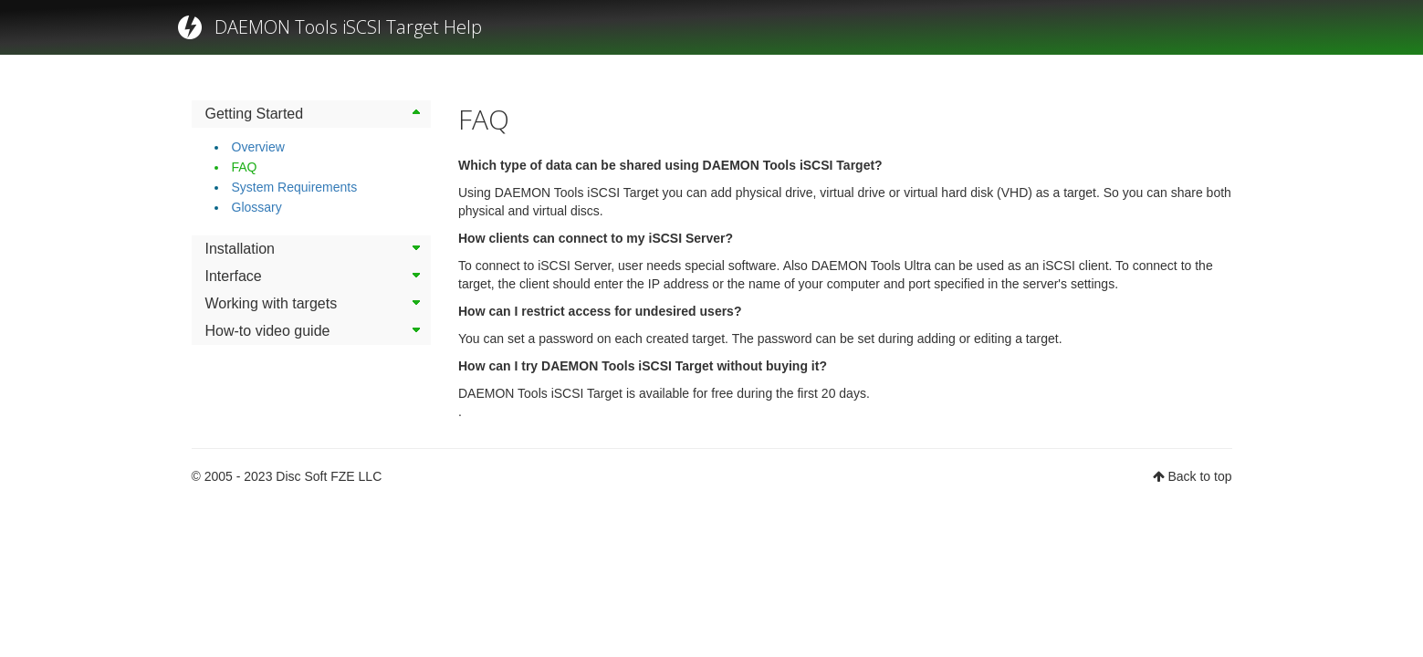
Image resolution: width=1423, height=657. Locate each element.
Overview (258, 147)
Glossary (257, 207)
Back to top (1199, 476)
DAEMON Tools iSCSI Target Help (348, 27)
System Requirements (295, 187)
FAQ (244, 167)
